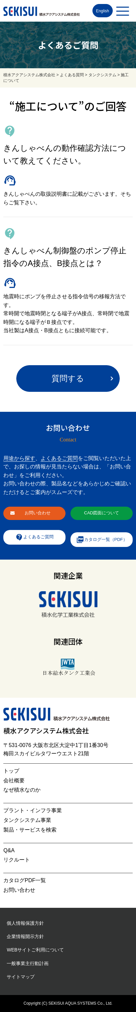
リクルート (16, 860)
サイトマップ (21, 976)
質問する (68, 378)
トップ (11, 771)
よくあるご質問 (59, 458)
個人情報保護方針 (25, 923)
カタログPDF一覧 (24, 880)
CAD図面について (101, 512)
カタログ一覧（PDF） (101, 540)
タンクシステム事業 (27, 820)
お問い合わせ (38, 512)
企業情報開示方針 (25, 936)
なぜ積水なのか (22, 790)
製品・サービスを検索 (30, 830)
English (102, 11)
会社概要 (14, 780)
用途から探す (19, 458)
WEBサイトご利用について (35, 949)
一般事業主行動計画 (28, 963)
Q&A (9, 850)
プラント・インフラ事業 (32, 810)
